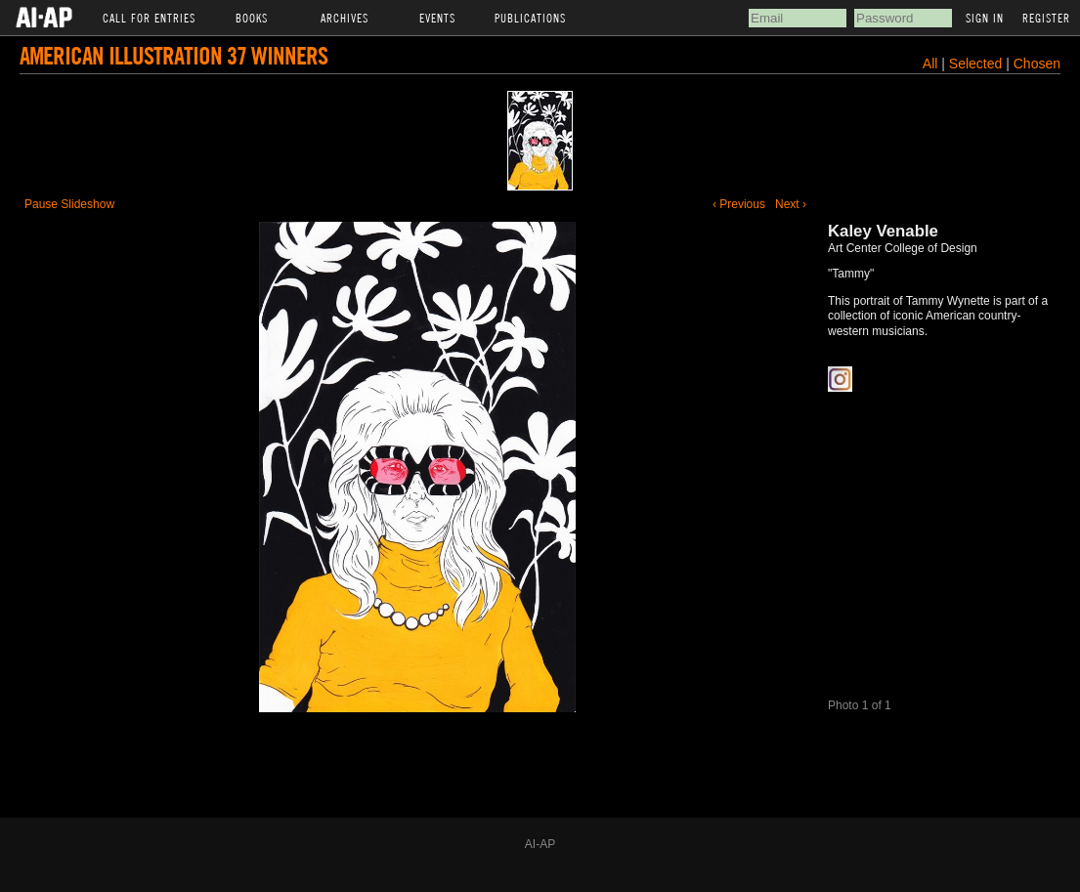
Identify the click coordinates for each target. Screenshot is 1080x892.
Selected (977, 63)
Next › (790, 204)
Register (1046, 17)
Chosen (1037, 63)
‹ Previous (739, 204)
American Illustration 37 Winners (173, 55)
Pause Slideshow (69, 204)
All (930, 63)
